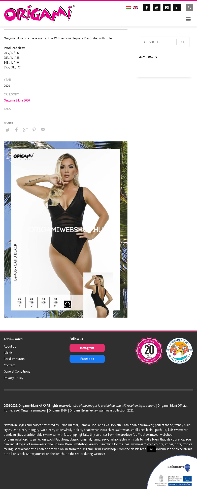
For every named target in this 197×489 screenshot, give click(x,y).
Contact (9, 365)
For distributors (14, 359)
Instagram (87, 348)
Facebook (87, 359)
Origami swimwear (33, 410)
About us (10, 346)
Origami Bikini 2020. (17, 100)
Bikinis (8, 353)
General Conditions (17, 371)
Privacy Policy (13, 378)
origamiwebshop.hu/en (20, 439)
